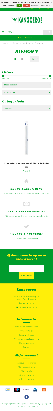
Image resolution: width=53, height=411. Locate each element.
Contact (26, 347)
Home (5, 43)
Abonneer (26, 276)
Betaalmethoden (26, 335)
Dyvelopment (32, 406)
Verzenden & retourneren (26, 339)
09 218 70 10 (27, 303)
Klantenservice (26, 343)
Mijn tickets (26, 371)
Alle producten (26, 379)
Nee (26, 6)
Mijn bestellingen (26, 367)
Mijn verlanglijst (26, 375)
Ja (19, 6)
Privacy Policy (26, 331)
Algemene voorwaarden (26, 327)
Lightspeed (46, 404)
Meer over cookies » (40, 6)
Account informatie (26, 363)
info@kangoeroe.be (28, 307)
